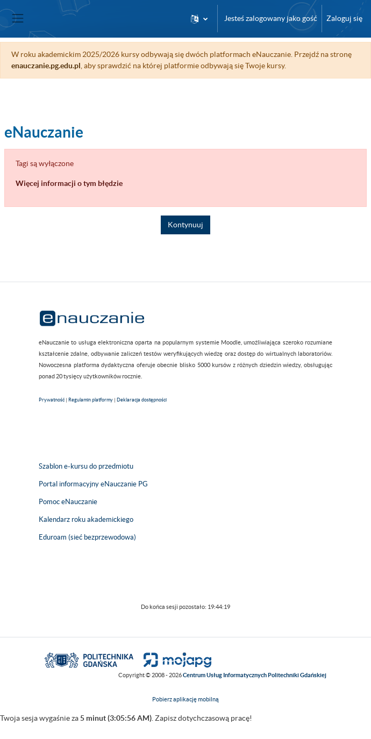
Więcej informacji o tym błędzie (69, 183)
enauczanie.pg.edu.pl (46, 65)
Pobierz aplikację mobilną (185, 699)
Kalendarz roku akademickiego (86, 519)
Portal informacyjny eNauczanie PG (93, 484)
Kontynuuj (185, 224)
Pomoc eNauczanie (68, 502)
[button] (199, 18)
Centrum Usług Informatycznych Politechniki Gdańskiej (254, 675)
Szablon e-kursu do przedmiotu (86, 466)
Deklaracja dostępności (142, 400)
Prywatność (52, 400)
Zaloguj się (344, 18)
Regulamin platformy (90, 400)
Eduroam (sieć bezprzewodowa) (87, 537)
